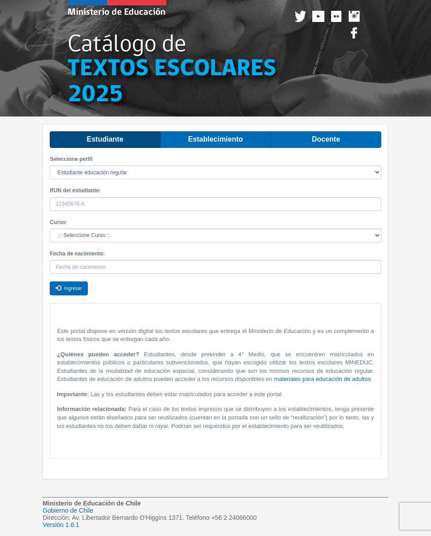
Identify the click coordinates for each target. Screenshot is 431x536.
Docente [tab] (326, 139)
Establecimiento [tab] (215, 139)
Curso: (58, 222)
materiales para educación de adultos (322, 379)
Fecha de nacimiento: (77, 254)
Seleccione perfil (71, 159)
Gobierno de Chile (68, 510)
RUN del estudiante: (75, 190)
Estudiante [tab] (105, 139)
